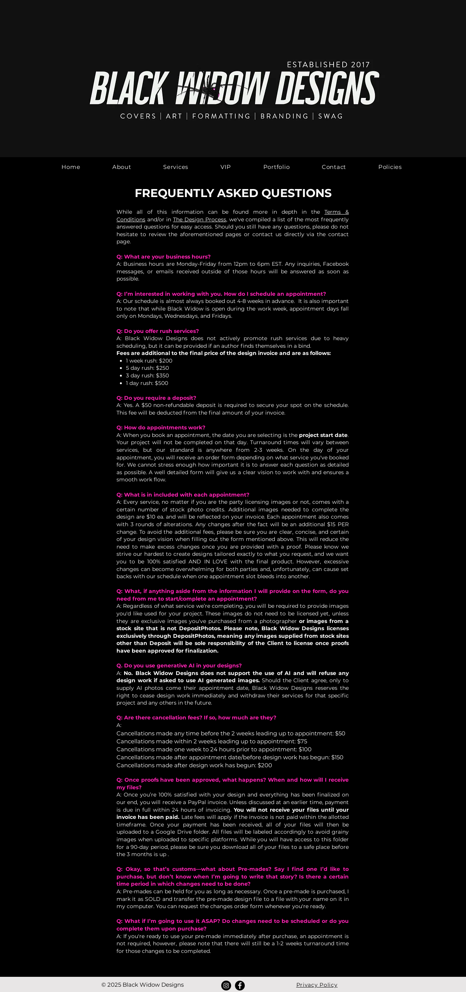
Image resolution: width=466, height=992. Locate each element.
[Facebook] (240, 985)
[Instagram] (226, 985)
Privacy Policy (317, 984)
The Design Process (199, 219)
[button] (176, 166)
